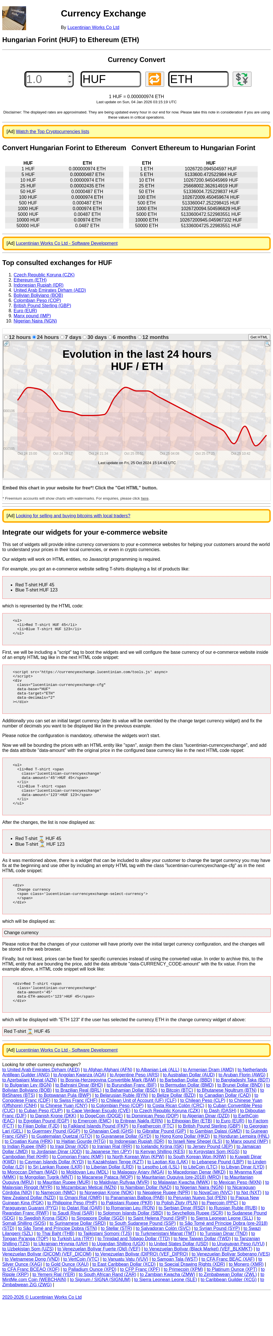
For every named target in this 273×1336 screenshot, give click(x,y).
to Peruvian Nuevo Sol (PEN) (197, 1229)
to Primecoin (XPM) (183, 1300)
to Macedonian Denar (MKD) (197, 1203)
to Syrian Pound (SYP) (217, 1260)
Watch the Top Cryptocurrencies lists (52, 131)
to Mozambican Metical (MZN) (86, 1219)
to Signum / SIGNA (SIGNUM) (100, 1311)
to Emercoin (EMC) (92, 1152)
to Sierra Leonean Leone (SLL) (222, 1249)
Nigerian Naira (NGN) (35, 321)
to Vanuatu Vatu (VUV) (125, 1290)
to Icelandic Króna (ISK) (160, 1178)
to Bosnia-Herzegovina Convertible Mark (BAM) (108, 1111)
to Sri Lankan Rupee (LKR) (55, 1198)
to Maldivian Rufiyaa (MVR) (121, 1213)
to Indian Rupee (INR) (24, 1178)
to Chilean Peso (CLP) (202, 1132)
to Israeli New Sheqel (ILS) (195, 1172)
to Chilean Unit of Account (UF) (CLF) (139, 1132)
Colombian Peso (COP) (37, 300)
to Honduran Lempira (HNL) (241, 1167)
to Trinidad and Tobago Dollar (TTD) (134, 1270)
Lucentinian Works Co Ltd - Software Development (67, 243)
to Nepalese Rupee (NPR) (163, 1224)
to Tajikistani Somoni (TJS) (105, 1265)
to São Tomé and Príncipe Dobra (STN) (57, 1260)
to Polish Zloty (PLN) (177, 1234)
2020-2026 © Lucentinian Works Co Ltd (42, 1328)
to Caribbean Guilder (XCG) (229, 1311)
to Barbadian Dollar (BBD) (186, 1111)
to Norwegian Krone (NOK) (106, 1224)
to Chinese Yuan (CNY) (64, 1137)
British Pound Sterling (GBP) (42, 305)
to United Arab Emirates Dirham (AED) (41, 1101)
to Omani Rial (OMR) (81, 1229)
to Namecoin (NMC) (56, 1224)
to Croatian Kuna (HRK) (29, 1172)
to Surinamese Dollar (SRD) (78, 1254)
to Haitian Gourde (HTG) (81, 1172)
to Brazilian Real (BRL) (78, 1121)
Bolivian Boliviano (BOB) (38, 295)
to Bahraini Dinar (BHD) (79, 1116)
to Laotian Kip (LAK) (167, 1193)
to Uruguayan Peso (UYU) (238, 1275)
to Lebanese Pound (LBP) (218, 1193)
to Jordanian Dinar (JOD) (56, 1183)
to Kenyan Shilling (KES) (160, 1183)
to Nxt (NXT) (249, 1224)
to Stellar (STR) (116, 1260)
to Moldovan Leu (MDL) (85, 1203)
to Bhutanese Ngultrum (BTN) (227, 1121)
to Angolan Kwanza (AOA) (79, 1106)
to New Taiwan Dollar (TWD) (202, 1270)
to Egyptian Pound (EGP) (43, 1152)
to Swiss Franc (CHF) (76, 1132)
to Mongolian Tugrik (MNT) (46, 1208)
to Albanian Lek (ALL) (157, 1101)
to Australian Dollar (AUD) (189, 1106)
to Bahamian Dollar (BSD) (131, 1121)
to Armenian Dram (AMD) (208, 1101)
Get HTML (259, 337)
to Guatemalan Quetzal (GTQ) (61, 1167)
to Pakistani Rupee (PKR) (127, 1234)
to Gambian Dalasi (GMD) (216, 1162)
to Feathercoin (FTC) (153, 1157)
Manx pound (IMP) (32, 315)
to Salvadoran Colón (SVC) (163, 1260)
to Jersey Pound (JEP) (210, 1178)
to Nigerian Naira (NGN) (199, 1219)
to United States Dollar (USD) (178, 1275)
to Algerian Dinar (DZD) (205, 1147)
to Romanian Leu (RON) (130, 1239)
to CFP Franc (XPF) (140, 1300)
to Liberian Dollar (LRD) (110, 1198)
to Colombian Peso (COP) (117, 1137)
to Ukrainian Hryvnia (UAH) (60, 1275)
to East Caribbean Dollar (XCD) (124, 1295)
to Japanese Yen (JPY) (109, 1183)
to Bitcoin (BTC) (177, 1121)
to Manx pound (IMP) (247, 1172)
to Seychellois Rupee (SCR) (195, 1244)
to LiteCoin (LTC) (200, 1198)
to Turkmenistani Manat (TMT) (166, 1265)
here (145, 498)
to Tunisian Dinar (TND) (223, 1265)
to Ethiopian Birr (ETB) (189, 1152)
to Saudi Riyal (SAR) (73, 1244)
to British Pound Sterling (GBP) (209, 1157)
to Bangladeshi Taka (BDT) (243, 1111)
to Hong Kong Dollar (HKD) (182, 1167)
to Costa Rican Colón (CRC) (175, 1137)
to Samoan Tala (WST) (175, 1290)
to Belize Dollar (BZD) (174, 1126)
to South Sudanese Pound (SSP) (142, 1254)
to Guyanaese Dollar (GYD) (123, 1167)
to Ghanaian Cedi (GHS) (108, 1162)
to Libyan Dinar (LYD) (242, 1198)
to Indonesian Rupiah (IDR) (136, 1172)
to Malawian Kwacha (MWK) (181, 1213)
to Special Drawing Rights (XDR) (192, 1295)
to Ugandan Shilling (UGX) (118, 1275)
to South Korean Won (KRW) (197, 1188)
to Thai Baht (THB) (56, 1265)
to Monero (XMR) (246, 1295)
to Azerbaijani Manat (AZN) (29, 1111)
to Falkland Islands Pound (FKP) (95, 1157)
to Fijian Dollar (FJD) (39, 1157)
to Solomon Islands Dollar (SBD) (130, 1244)
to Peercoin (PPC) (220, 1234)
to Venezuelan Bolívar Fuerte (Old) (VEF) (98, 1280)
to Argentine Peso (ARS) (134, 1106)
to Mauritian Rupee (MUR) (63, 1213)
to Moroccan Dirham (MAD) (30, 1203)
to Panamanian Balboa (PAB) (134, 1229)
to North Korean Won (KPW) (135, 1188)
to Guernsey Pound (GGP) (54, 1162)
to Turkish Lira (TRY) (73, 1270)
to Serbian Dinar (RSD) (181, 1239)
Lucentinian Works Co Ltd (93, 27)
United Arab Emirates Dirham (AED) (50, 290)
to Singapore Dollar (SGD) (97, 1249)
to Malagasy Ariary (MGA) (138, 1203)
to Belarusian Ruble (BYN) (121, 1126)
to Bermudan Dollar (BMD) (187, 1116)
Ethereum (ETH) (30, 280)
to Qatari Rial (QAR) (82, 1239)
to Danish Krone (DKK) (53, 1147)
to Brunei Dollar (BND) (240, 1116)
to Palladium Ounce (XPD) (90, 1300)
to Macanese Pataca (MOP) (105, 1208)
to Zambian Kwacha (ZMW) (167, 1306)
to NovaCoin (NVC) (213, 1224)
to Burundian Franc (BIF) (131, 1116)
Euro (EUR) (25, 310)
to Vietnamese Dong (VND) (32, 1290)
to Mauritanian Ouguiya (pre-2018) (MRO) (179, 1208)
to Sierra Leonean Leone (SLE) (165, 1311)
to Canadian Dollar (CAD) (225, 1126)
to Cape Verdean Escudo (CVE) (98, 1142)
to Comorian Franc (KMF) (77, 1188)
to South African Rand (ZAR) (107, 1306)
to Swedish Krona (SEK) (43, 1249)
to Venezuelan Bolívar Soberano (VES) (231, 1285)
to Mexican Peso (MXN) (238, 1213)
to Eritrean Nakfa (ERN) (139, 1152)
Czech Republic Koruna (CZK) (44, 274)
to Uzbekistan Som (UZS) (28, 1280)
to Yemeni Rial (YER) (53, 1306)
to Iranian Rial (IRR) (112, 1178)
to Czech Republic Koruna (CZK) (167, 1142)
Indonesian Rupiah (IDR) (39, 285)
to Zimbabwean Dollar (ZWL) (228, 1306)
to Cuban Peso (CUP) (41, 1142)
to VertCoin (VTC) (81, 1290)
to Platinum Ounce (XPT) (232, 1300)
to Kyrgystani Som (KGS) (214, 1183)
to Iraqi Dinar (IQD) (69, 1178)
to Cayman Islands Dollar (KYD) (52, 1193)
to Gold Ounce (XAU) (67, 1295)
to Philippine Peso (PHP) (72, 1234)
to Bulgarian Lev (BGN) (28, 1116)
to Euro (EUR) (230, 1152)
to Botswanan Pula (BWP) (65, 1126)
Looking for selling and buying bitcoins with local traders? (73, 515)
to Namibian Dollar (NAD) (146, 1219)
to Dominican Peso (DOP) (152, 1147)
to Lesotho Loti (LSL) (158, 1198)
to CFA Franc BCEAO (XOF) (31, 1300)
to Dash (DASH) (220, 1142)
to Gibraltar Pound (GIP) (161, 1162)
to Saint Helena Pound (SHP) (157, 1249)
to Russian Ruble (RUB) (233, 1239)
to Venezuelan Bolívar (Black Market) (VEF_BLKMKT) (198, 1280)
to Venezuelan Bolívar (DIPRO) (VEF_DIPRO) (141, 1285)
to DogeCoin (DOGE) (101, 1147)
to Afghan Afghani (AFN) (107, 1101)
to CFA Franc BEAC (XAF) (228, 1290)
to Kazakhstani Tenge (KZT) (116, 1193)
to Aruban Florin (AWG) (242, 1106)
